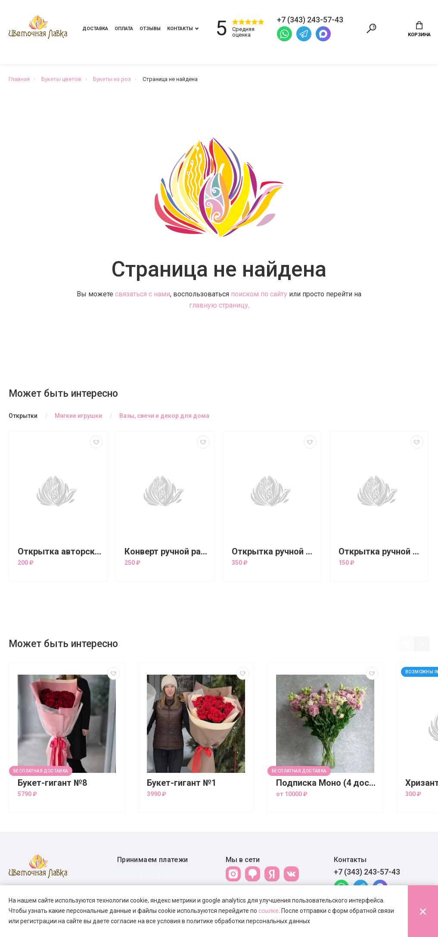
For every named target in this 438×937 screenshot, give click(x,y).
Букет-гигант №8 (52, 783)
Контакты (180, 28)
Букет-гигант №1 (181, 783)
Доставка (95, 28)
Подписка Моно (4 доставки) (327, 783)
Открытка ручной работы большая (274, 552)
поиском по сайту (259, 294)
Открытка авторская (60, 552)
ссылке (268, 910)
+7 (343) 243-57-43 (367, 871)
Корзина (419, 29)
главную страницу (218, 305)
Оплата (124, 28)
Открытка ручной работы (381, 552)
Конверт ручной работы (166, 552)
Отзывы (150, 28)
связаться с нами (142, 294)
